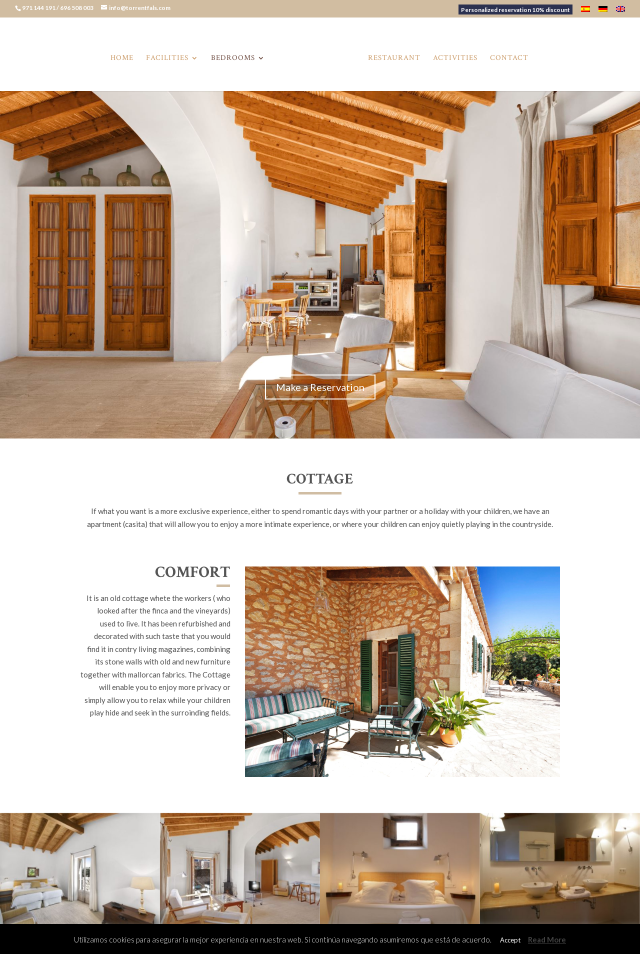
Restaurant (391, 56)
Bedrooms (236, 56)
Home (125, 56)
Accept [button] (510, 940)
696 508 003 (77, 8)
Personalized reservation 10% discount (515, 10)
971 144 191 (39, 8)
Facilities (170, 56)
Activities (452, 56)
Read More (547, 939)
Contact (506, 56)
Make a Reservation (320, 387)
